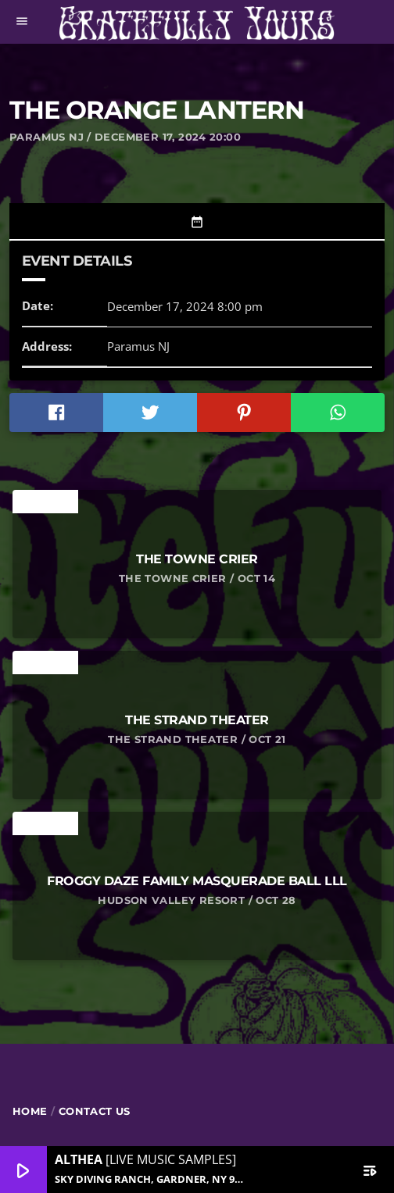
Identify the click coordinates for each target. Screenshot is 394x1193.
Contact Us (95, 1111)
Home (30, 1111)
